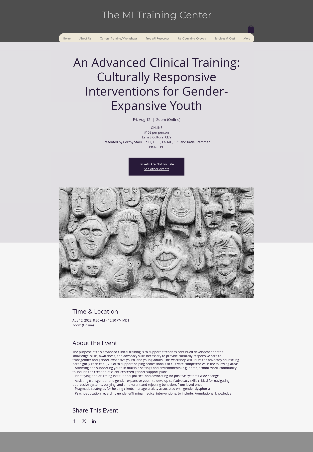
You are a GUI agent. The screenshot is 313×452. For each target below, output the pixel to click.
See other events (156, 169)
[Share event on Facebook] (74, 421)
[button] (251, 29)
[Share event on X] (84, 421)
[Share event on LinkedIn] (94, 421)
